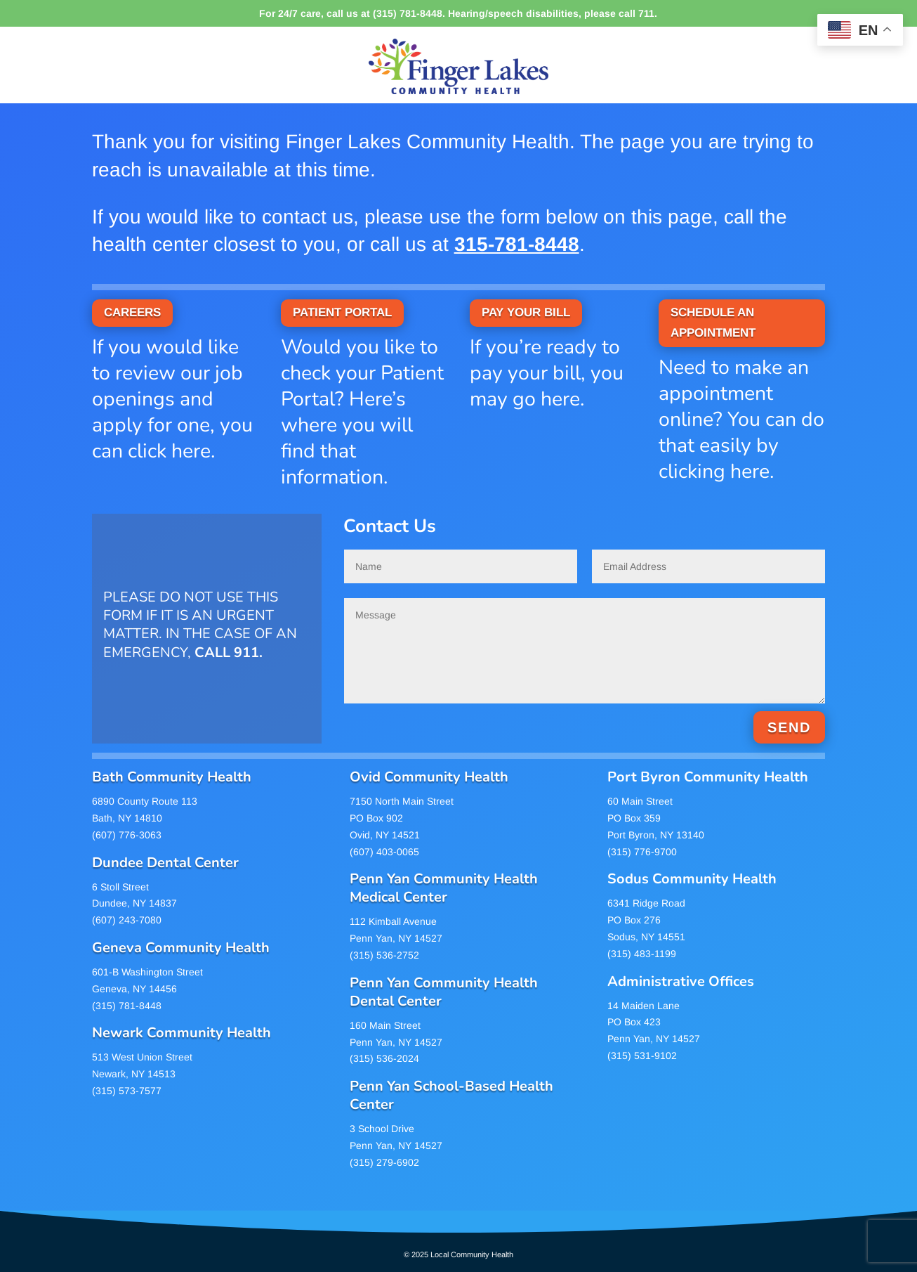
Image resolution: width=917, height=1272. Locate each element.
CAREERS (132, 312)
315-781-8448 (516, 244)
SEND (789, 727)
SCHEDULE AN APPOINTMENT (713, 322)
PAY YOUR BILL (526, 312)
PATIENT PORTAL (342, 312)
